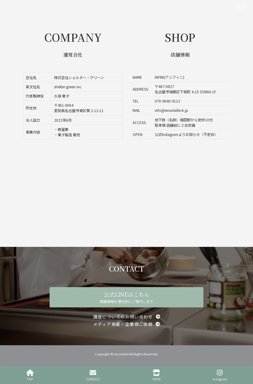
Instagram (220, 375)
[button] (126, 317)
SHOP (156, 375)
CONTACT (93, 375)
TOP (30, 375)
